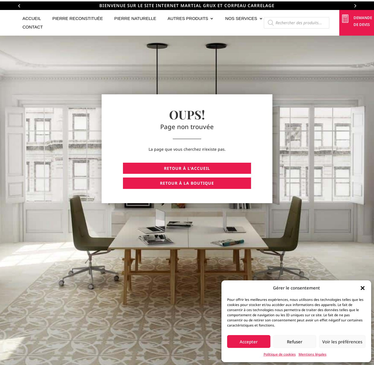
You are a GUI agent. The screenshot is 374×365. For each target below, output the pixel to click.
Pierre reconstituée (77, 19)
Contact (32, 27)
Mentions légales (312, 354)
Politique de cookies (280, 354)
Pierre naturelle (135, 19)
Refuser (294, 341)
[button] (362, 288)
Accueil (31, 19)
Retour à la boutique (187, 183)
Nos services (241, 19)
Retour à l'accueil (187, 168)
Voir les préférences (342, 341)
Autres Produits (188, 19)
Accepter (249, 341)
